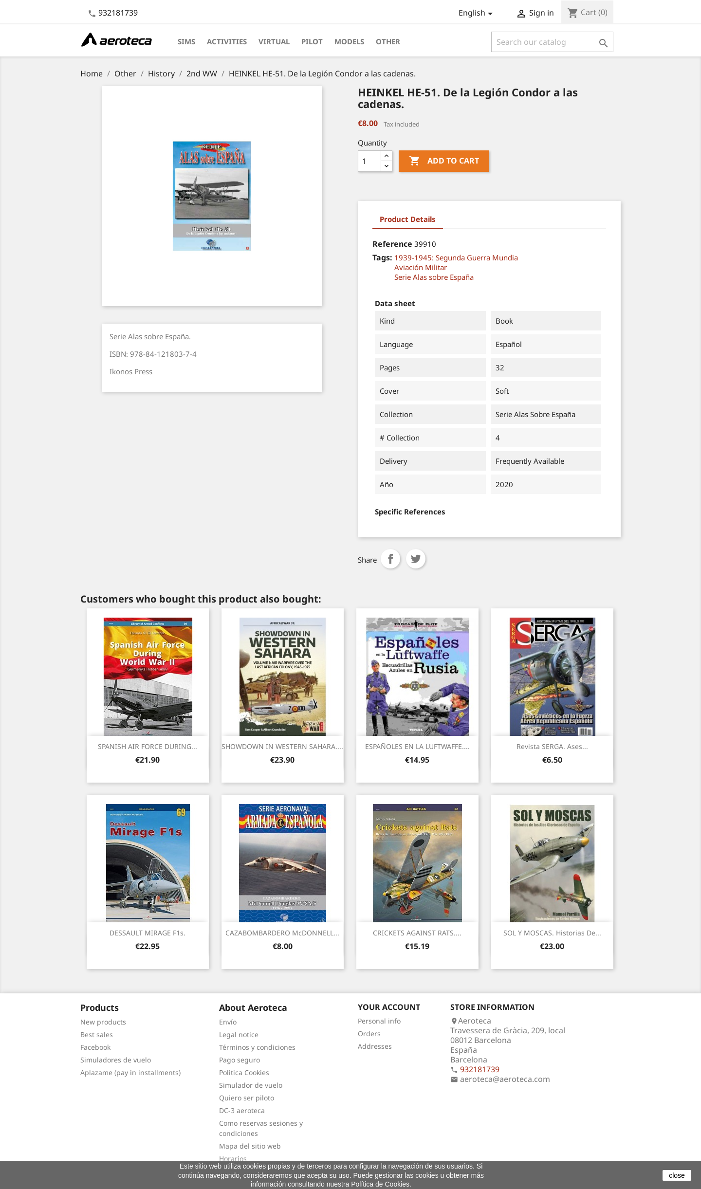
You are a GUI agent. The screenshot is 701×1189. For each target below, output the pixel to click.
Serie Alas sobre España (434, 277)
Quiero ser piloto (246, 1097)
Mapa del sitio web (250, 1146)
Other (388, 41)
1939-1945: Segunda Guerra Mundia (456, 257)
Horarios (233, 1158)
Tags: (382, 257)
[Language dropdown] (477, 13)
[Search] (552, 42)
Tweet (415, 558)
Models (349, 41)
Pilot (312, 41)
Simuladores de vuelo (115, 1059)
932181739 (118, 12)
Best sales (96, 1034)
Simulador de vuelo (250, 1085)
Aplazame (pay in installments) (130, 1072)
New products (103, 1021)
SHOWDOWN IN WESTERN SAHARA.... (282, 746)
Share (390, 558)
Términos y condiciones (257, 1047)
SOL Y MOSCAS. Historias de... (552, 932)
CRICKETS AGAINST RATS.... (417, 932)
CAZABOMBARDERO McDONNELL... (282, 932)
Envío (228, 1021)
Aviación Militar (420, 267)
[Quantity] (369, 161)
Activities (227, 41)
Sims (186, 41)
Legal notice (238, 1034)
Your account (389, 1007)
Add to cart (444, 161)
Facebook (95, 1047)
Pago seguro (239, 1059)
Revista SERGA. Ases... (552, 746)
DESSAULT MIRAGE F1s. (147, 932)
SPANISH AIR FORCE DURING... (147, 746)
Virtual (274, 41)
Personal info (379, 1020)
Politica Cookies (244, 1072)
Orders (369, 1033)
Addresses (375, 1046)
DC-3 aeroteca (242, 1110)
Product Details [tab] (408, 219)
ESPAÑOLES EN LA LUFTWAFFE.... (417, 746)
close (677, 1175)
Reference (392, 244)
